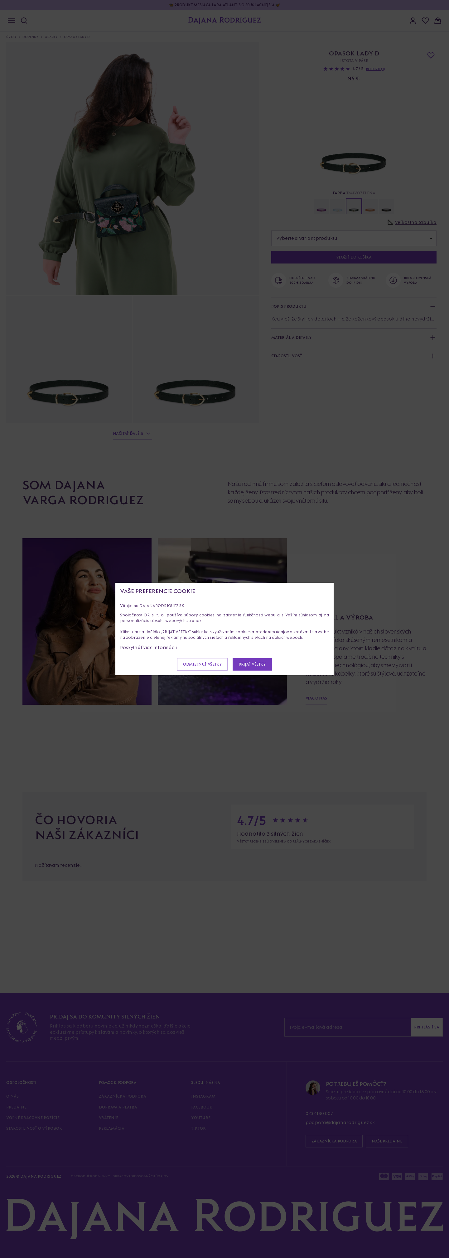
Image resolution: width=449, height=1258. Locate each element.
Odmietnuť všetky (202, 664)
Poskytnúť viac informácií (148, 647)
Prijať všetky (252, 664)
